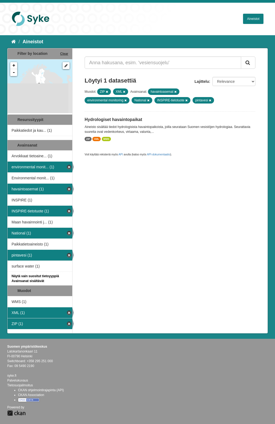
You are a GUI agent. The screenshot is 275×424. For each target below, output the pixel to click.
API (120, 154)
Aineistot (253, 19)
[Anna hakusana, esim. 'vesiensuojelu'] (163, 62)
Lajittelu (201, 81)
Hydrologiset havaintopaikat (113, 119)
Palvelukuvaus (17, 380)
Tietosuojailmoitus (20, 385)
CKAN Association (31, 395)
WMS (106, 139)
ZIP (88, 139)
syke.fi (11, 375)
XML (96, 139)
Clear (64, 54)
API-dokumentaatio (158, 154)
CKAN (16, 413)
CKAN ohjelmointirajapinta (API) (41, 390)
